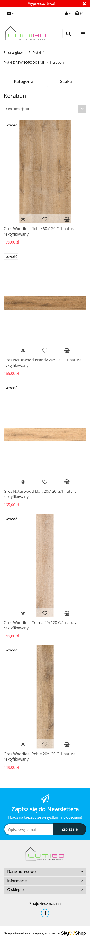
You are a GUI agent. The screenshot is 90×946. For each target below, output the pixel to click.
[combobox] (45, 109)
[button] (79, 13)
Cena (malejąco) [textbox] (17, 109)
